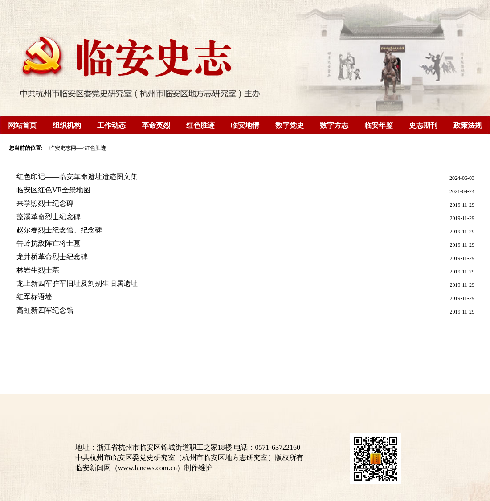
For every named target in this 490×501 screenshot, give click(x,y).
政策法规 (467, 125)
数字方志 (334, 125)
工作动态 (111, 125)
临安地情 (245, 125)
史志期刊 (423, 125)
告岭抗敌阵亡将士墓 (48, 243)
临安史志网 (62, 148)
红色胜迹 (200, 125)
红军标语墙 (34, 297)
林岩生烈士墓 (37, 270)
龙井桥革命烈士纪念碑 (52, 257)
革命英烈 (156, 125)
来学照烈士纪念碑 (45, 203)
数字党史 (289, 125)
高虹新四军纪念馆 (45, 310)
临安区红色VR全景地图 (53, 190)
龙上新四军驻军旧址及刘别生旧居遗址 (77, 283)
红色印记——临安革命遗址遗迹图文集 (77, 176)
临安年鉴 (378, 125)
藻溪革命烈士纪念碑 (48, 216)
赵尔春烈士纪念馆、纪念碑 (59, 230)
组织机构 (67, 125)
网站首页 (22, 125)
